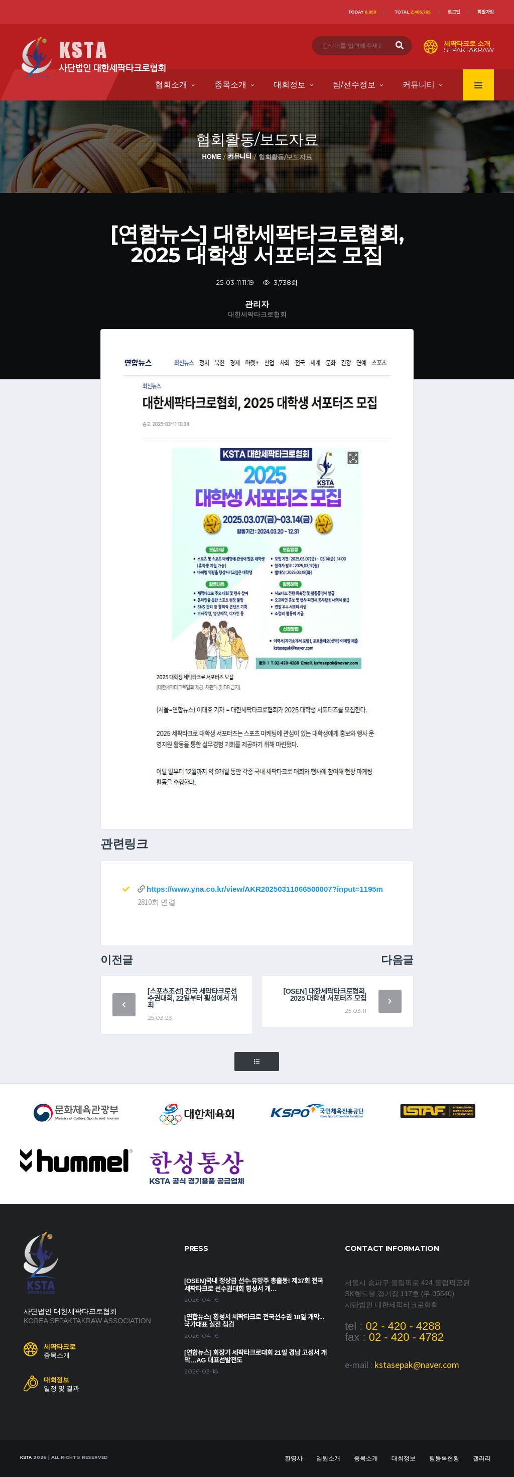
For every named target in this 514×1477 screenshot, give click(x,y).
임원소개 (328, 1458)
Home (211, 156)
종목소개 (230, 84)
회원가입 (485, 12)
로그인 (454, 12)
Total (413, 12)
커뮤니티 (419, 84)
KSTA (26, 1457)
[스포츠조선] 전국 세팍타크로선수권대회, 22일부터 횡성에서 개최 (192, 998)
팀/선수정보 (354, 84)
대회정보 (290, 84)
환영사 (294, 1458)
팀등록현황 (444, 1458)
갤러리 (482, 1458)
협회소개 (171, 84)
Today (362, 12)
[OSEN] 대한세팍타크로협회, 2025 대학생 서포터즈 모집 (324, 994)
